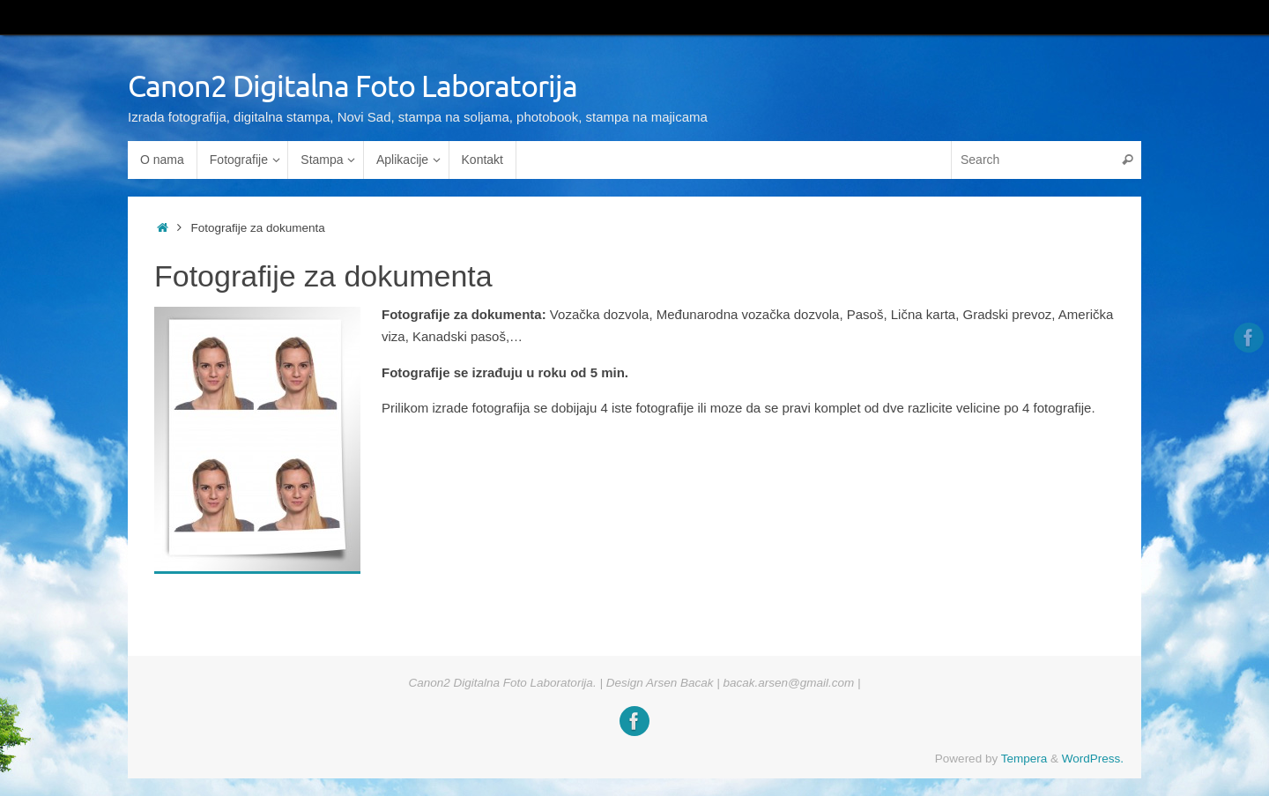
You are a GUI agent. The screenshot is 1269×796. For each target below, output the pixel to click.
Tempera (1024, 758)
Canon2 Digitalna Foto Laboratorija (352, 87)
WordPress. (1093, 758)
